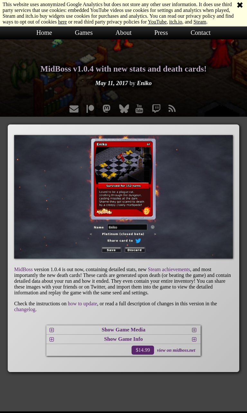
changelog (24, 309)
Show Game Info (123, 339)
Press (161, 32)
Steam (200, 22)
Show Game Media (123, 330)
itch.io (175, 22)
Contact (201, 32)
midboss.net (184, 350)
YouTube (157, 22)
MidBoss (23, 269)
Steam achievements (169, 269)
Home (44, 32)
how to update (82, 303)
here (62, 22)
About (123, 32)
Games (84, 32)
